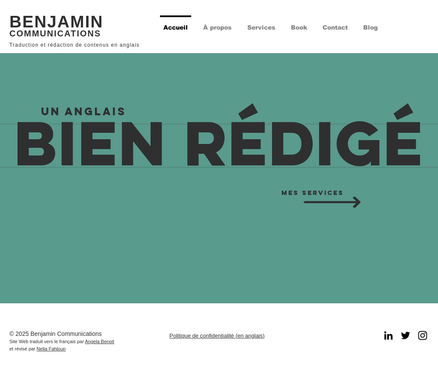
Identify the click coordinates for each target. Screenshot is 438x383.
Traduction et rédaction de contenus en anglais (74, 45)
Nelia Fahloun (51, 348)
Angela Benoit (100, 341)
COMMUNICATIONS (55, 33)
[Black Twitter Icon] (405, 335)
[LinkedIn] (388, 335)
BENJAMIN (56, 21)
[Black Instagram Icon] (423, 335)
